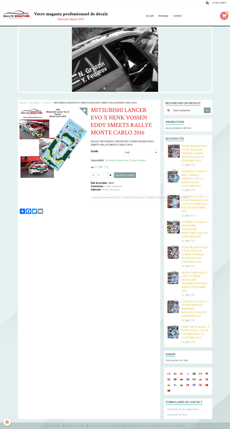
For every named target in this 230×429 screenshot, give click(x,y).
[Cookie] (7, 422)
